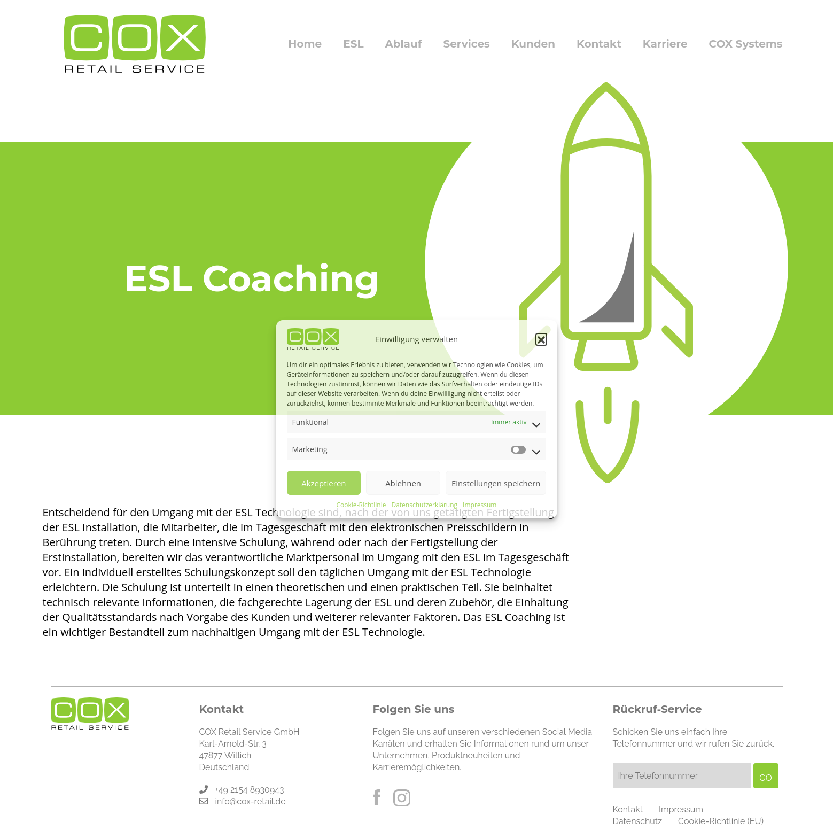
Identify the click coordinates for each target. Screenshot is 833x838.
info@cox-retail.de (250, 801)
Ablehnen (403, 483)
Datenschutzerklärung (424, 504)
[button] (541, 338)
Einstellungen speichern (496, 483)
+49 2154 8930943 (249, 790)
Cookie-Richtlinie (361, 504)
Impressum (479, 504)
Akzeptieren (323, 483)
